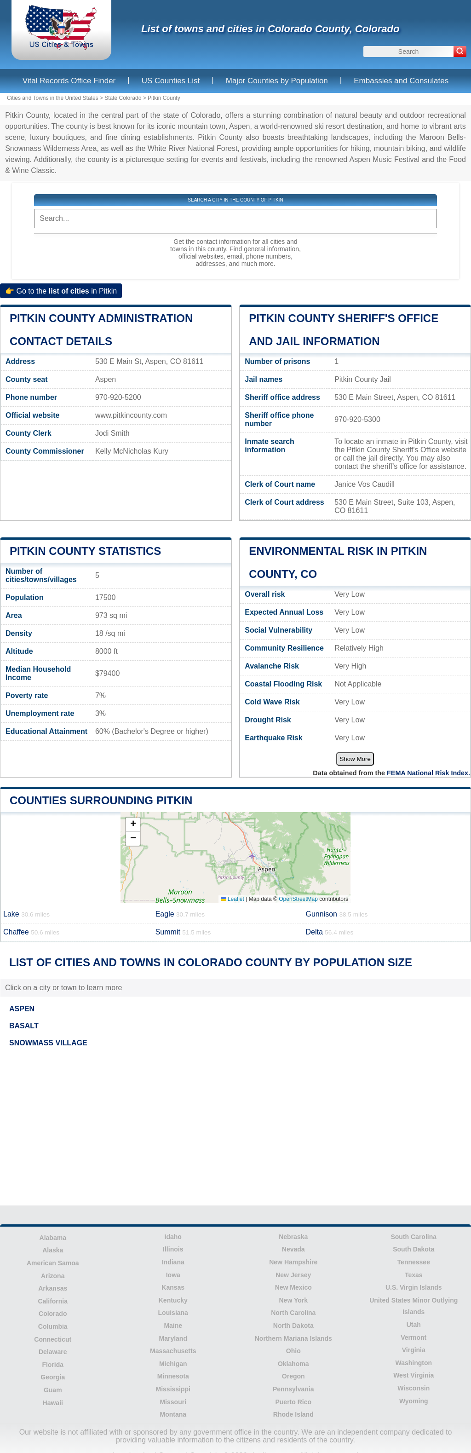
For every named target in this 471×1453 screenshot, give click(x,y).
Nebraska (293, 1236)
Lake (26, 914)
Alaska (52, 1250)
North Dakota (293, 1325)
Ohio (293, 1351)
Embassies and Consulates (401, 80)
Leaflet (232, 899)
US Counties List (171, 80)
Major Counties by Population (277, 80)
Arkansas (52, 1288)
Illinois (173, 1249)
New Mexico (293, 1287)
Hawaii (53, 1403)
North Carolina (293, 1312)
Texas (414, 1275)
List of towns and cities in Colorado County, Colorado (270, 29)
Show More (354, 758)
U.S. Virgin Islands (413, 1287)
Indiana (173, 1262)
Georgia (52, 1377)
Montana (173, 1414)
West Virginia (413, 1375)
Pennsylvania (293, 1389)
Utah (414, 1324)
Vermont (413, 1337)
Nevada (293, 1249)
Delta (329, 932)
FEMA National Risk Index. (428, 773)
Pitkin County (164, 98)
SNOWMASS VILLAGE (48, 1043)
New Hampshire (293, 1262)
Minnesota (173, 1376)
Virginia (413, 1350)
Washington (413, 1363)
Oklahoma (293, 1363)
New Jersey (293, 1275)
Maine (173, 1325)
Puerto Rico (293, 1402)
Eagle (180, 914)
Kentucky (173, 1300)
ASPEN (21, 1009)
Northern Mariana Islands (293, 1338)
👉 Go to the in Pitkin (61, 291)
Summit (183, 932)
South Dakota (413, 1249)
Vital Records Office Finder (69, 80)
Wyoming (413, 1401)
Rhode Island (293, 1414)
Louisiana (173, 1312)
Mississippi (173, 1389)
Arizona (52, 1276)
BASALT (24, 1026)
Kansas (172, 1287)
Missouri (173, 1402)
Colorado (53, 1313)
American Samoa (53, 1263)
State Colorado (122, 98)
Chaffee (31, 932)
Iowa (173, 1275)
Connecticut (52, 1339)
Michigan (173, 1363)
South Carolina (414, 1236)
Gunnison (336, 914)
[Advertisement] (235, 1127)
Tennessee (413, 1262)
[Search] (460, 51)
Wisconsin (413, 1388)
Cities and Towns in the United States (52, 98)
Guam (53, 1390)
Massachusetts (173, 1351)
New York (293, 1300)
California (53, 1301)
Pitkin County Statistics (85, 551)
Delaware (53, 1351)
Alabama (53, 1237)
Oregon (293, 1376)
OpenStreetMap (298, 899)
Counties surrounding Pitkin (101, 800)
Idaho (173, 1236)
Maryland (173, 1338)
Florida (52, 1364)
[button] (133, 825)
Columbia (53, 1326)
